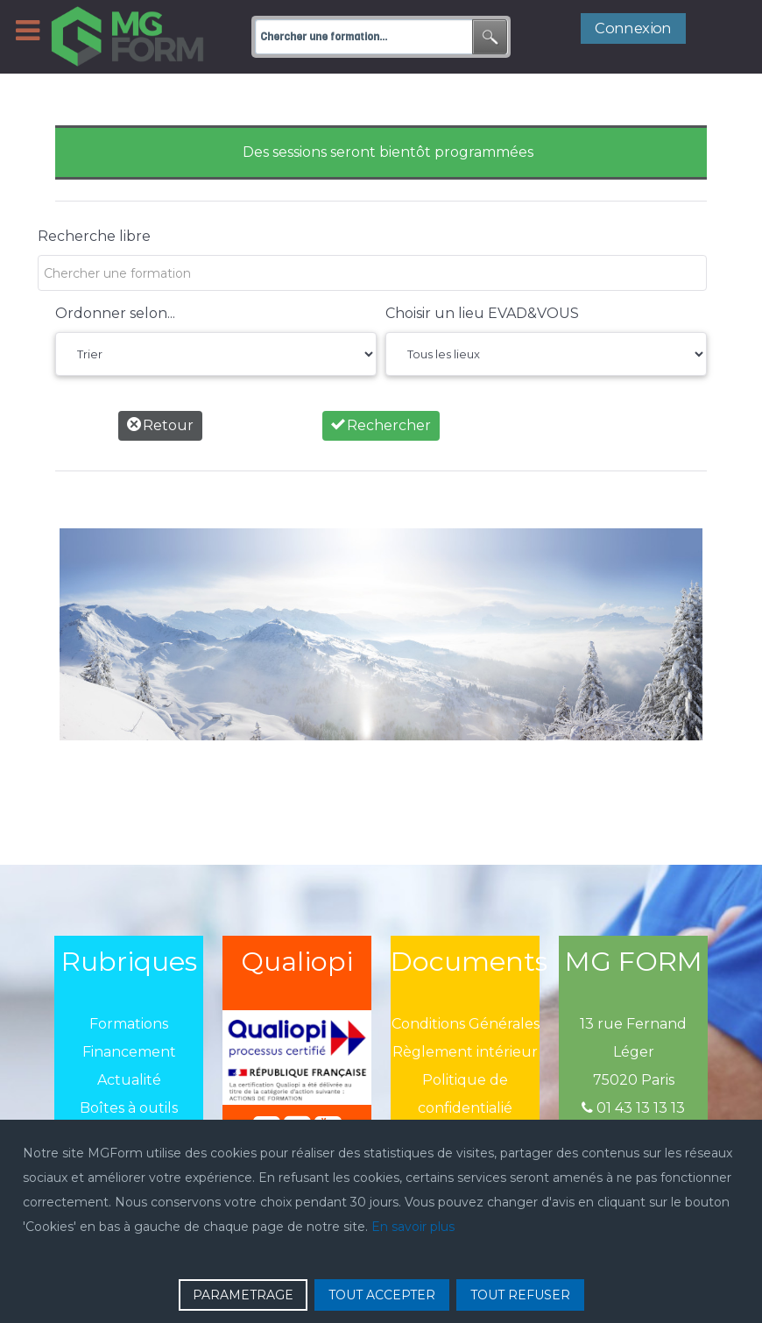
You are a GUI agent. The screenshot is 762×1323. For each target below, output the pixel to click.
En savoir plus (413, 1227)
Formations (128, 1023)
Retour (160, 425)
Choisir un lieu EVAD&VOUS (482, 313)
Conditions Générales (466, 1023)
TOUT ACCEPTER (381, 1295)
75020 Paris (633, 1080)
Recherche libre (94, 236)
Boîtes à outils (129, 1108)
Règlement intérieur (465, 1052)
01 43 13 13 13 (633, 1108)
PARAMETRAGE (243, 1295)
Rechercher (381, 425)
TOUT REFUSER (520, 1295)
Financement (129, 1052)
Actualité (129, 1080)
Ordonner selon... (115, 313)
